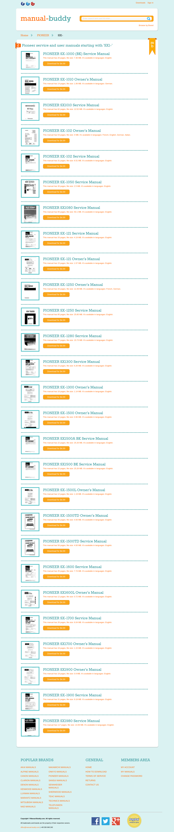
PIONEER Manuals (59, 776)
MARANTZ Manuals (31, 798)
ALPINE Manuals (30, 772)
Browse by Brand (146, 25)
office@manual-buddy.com (30, 827)
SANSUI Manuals (58, 780)
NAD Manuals (28, 806)
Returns (91, 780)
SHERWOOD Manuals (60, 792)
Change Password (131, 776)
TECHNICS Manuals (59, 801)
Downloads (140, 3)
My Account (128, 767)
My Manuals (128, 772)
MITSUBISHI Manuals (32, 802)
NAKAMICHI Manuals (60, 767)
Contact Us (92, 785)
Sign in (150, 3)
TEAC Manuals (57, 796)
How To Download (96, 772)
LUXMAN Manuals (30, 793)
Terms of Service (96, 776)
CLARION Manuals (30, 780)
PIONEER (43, 35)
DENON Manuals (30, 785)
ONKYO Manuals (58, 772)
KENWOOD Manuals (31, 789)
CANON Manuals (30, 776)
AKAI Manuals (28, 767)
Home (24, 35)
